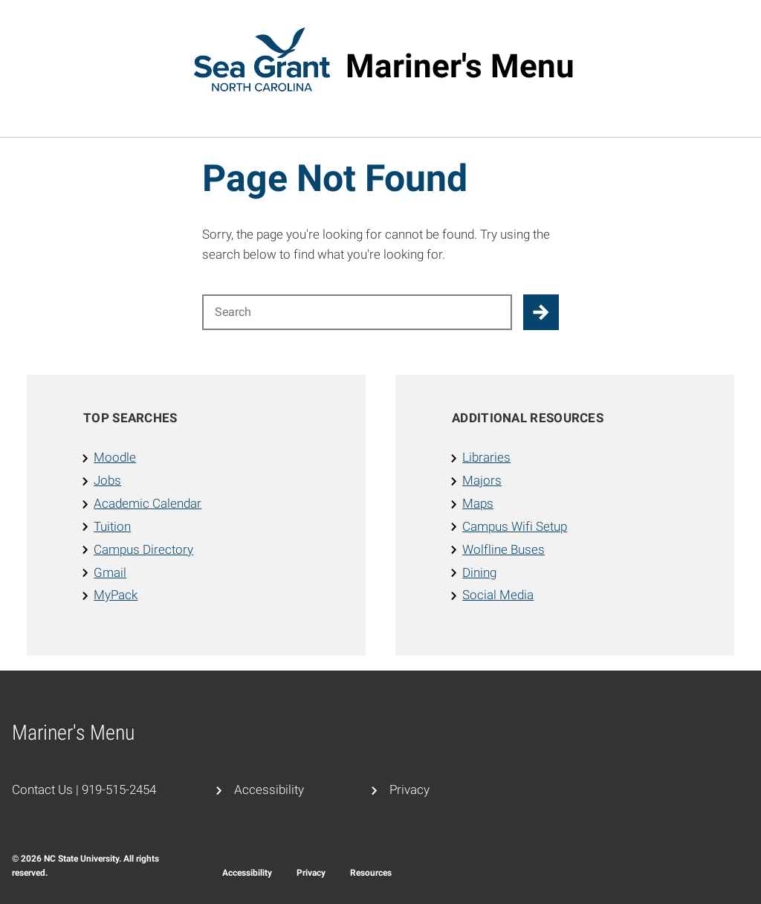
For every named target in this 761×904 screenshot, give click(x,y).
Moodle (115, 457)
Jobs (107, 480)
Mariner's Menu (460, 66)
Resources (371, 873)
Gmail (110, 572)
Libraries (486, 457)
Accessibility (269, 789)
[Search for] (357, 312)
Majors (482, 480)
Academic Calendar (147, 503)
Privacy (409, 789)
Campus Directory (143, 549)
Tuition (112, 526)
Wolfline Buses (503, 549)
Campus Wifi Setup (514, 526)
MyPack (115, 594)
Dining (479, 572)
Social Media (498, 594)
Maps (477, 503)
